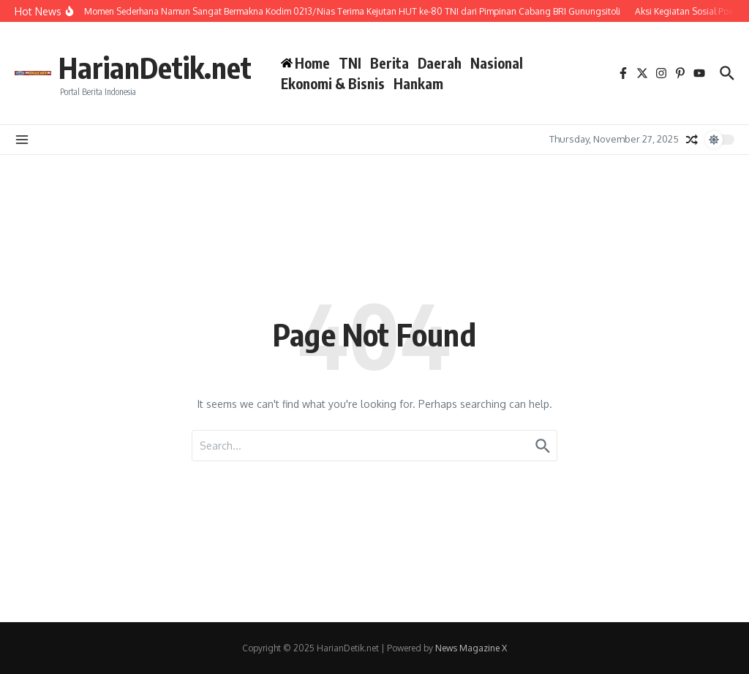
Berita (389, 63)
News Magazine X (471, 648)
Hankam (418, 83)
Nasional (496, 63)
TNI (350, 63)
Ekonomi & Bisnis (333, 83)
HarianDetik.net (155, 67)
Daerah (440, 63)
